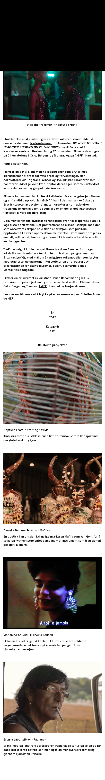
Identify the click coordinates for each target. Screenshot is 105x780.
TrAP (6, 4)
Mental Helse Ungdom (18, 270)
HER (24, 164)
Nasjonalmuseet (41, 143)
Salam (57, 266)
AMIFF (79, 155)
